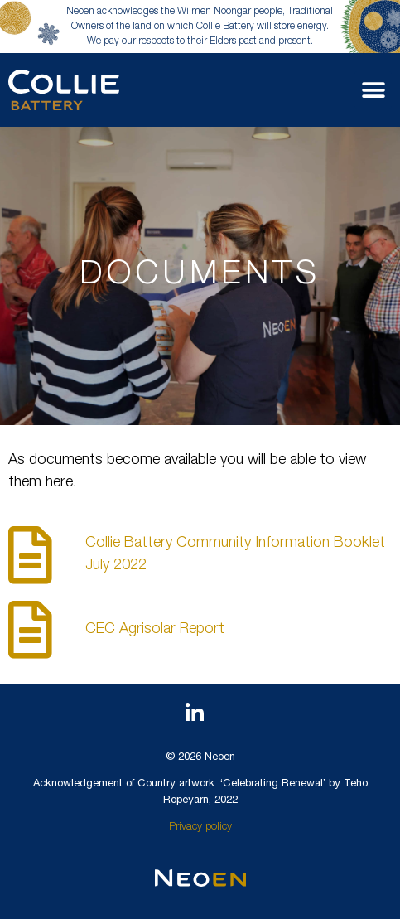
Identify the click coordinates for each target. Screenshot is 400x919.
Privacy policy (200, 827)
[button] (373, 90)
